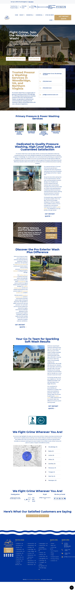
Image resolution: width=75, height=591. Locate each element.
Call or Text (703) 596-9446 (16, 58)
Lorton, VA (51, 455)
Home (16, 15)
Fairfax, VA (19, 561)
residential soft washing (20, 264)
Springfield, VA (43, 558)
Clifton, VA (51, 459)
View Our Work (34, 58)
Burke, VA (51, 451)
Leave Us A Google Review (8, 550)
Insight (22, 15)
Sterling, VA (42, 560)
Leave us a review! (32, 515)
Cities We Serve (49, 15)
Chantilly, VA (19, 553)
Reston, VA (42, 554)
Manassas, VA (32, 555)
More (50, 20)
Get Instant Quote (64, 18)
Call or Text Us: (30, 499)
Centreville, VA (20, 551)
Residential (29, 15)
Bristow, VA (19, 545)
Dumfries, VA (51, 463)
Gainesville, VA (32, 543)
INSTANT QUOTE (43, 515)
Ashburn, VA (19, 543)
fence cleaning (21, 281)
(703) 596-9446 (52, 230)
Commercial (39, 15)
